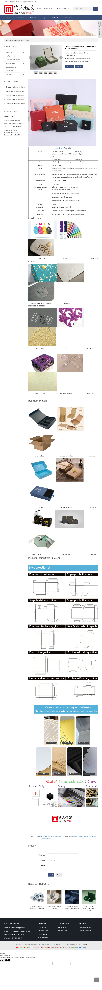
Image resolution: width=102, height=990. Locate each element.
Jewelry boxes (24, 40)
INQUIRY (69, 67)
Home (9, 18)
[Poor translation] (7, 960)
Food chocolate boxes (13, 60)
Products (33, 18)
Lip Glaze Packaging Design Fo (15, 87)
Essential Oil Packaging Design (15, 103)
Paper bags (9, 52)
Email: (43, 860)
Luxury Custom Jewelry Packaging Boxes (89, 908)
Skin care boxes (11, 67)
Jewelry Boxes (42, 934)
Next (61, 57)
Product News (62, 930)
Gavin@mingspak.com (46, 8)
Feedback (54, 18)
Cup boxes (9, 70)
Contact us (68, 18)
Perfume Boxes (42, 927)
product (59, 148)
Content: (42, 866)
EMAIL (78, 67)
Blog (43, 18)
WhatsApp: (41, 855)
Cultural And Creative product (15, 91)
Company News (63, 927)
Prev (30, 57)
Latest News (63, 924)
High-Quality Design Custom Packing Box (83, 836)
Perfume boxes (10, 56)
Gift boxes (9, 74)
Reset (59, 875)
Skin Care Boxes (43, 937)
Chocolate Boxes (43, 930)
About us (20, 18)
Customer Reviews (84, 927)
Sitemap (84, 944)
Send (51, 875)
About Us (83, 924)
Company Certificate (85, 930)
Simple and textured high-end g (15, 95)
